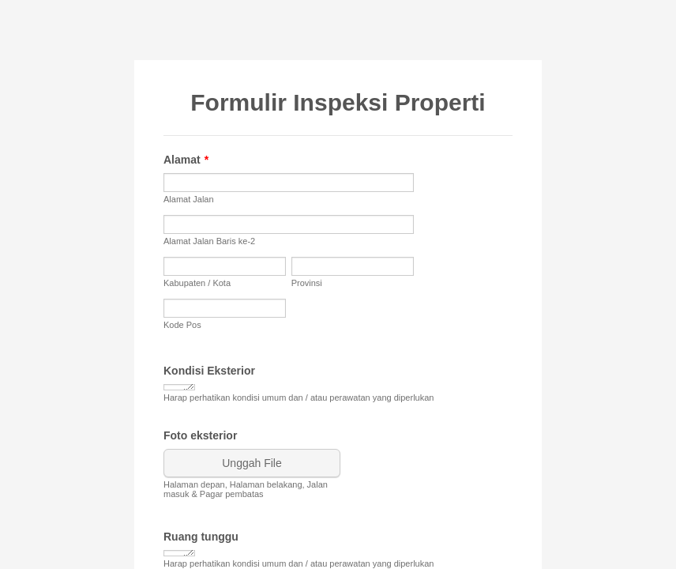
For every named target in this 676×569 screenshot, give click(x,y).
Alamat (185, 159)
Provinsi (306, 283)
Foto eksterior (200, 435)
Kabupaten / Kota (197, 283)
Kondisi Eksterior (209, 370)
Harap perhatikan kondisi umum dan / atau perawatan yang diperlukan (298, 397)
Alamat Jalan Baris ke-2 (209, 241)
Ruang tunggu (200, 536)
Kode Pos (182, 325)
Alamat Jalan (188, 199)
